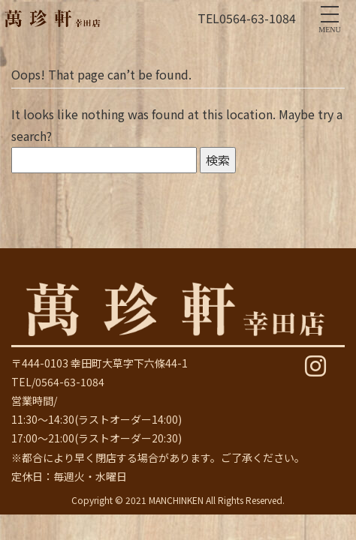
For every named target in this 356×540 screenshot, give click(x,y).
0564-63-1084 (257, 18)
